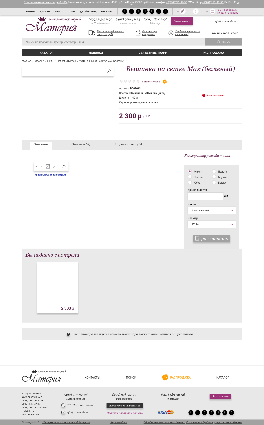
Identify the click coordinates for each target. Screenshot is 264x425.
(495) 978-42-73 (128, 21)
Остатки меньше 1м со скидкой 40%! (45, 2)
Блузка (222, 177)
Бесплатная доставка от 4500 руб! (110, 33)
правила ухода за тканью (50, 174)
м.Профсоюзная (100, 23)
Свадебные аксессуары (35, 407)
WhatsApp (155, 23)
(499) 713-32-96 (100, 21)
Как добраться (30, 414)
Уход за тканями (31, 393)
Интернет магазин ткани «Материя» (66, 422)
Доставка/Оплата (32, 397)
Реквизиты (28, 411)
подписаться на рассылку (124, 405)
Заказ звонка (182, 21)
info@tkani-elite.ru (225, 21)
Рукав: (192, 204)
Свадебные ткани (153, 53)
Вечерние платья (31, 404)
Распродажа (213, 53)
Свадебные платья (32, 400)
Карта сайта (118, 422)
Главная (30, 11)
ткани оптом (128, 23)
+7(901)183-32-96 (212, 2)
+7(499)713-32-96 (176, 2)
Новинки (96, 53)
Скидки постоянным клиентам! (187, 33)
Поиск (131, 377)
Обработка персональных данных (164, 422)
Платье (198, 177)
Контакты (106, 11)
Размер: (193, 218)
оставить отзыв (151, 81)
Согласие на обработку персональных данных (214, 422)
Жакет (198, 171)
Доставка (45, 11)
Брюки (222, 182)
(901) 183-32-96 (155, 21)
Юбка (197, 182)
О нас (58, 11)
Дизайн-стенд (88, 11)
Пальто (222, 171)
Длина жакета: (198, 190)
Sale (72, 11)
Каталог (46, 53)
